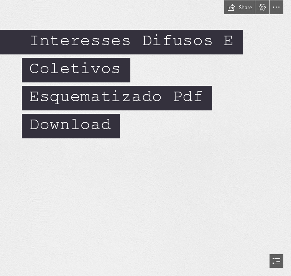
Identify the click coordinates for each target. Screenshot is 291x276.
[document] (145, 138)
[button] (239, 7)
